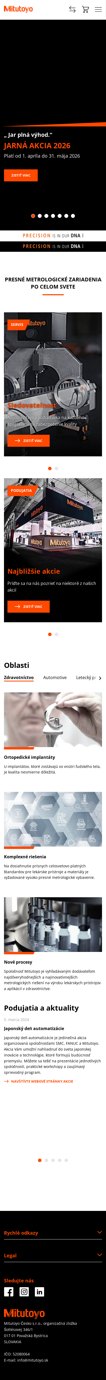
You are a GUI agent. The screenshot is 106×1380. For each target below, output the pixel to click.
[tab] (19, 678)
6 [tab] (66, 216)
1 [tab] (33, 216)
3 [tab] (46, 216)
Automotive (55, 677)
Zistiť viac (20, 175)
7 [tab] (73, 216)
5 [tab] (60, 216)
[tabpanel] (53, 125)
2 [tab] (40, 216)
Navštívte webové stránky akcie (38, 1081)
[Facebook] (9, 1294)
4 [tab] (53, 216)
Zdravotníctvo (19, 677)
